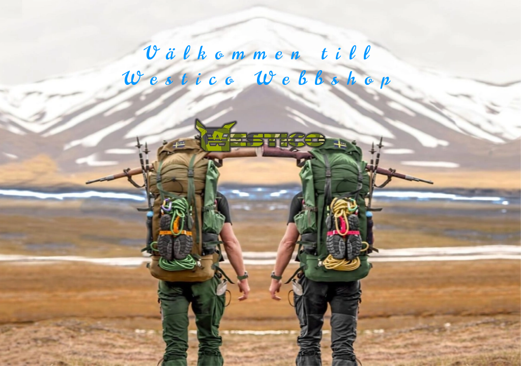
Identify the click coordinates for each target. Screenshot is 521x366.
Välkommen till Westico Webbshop (260, 66)
